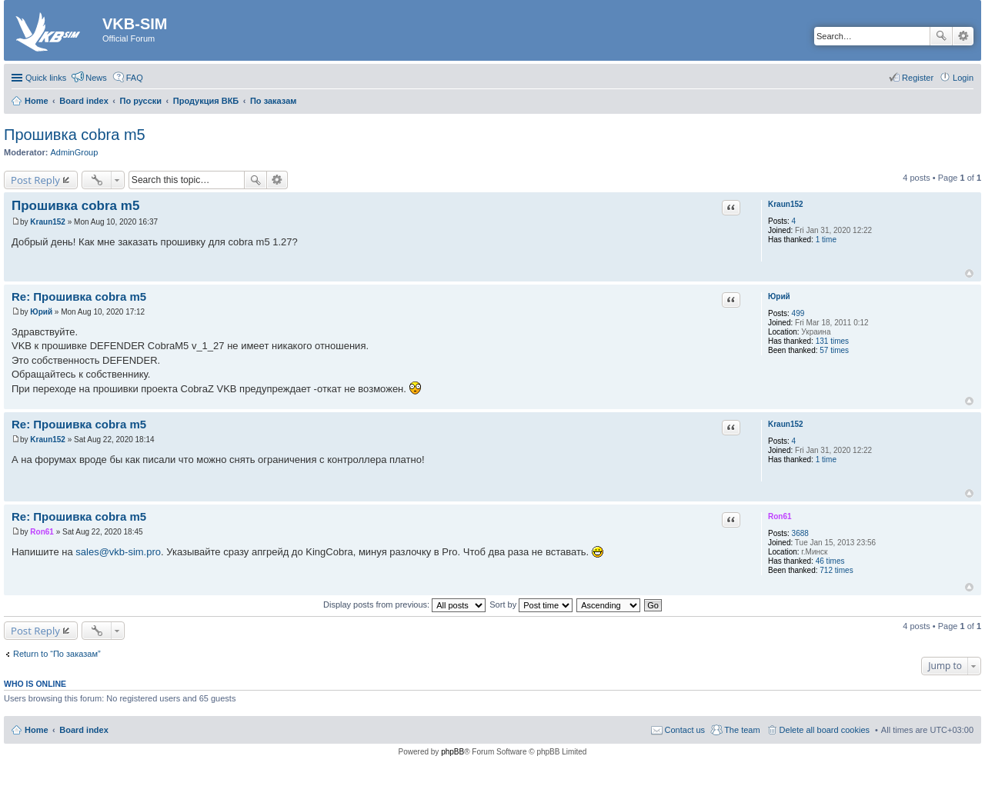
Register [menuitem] (917, 77)
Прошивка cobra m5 (74, 134)
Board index (84, 729)
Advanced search (963, 36)
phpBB (452, 752)
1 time (826, 239)
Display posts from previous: (404, 604)
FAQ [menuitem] (134, 77)
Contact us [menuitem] (685, 729)
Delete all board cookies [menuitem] (825, 729)
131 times (832, 341)
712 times (836, 570)
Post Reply (35, 180)
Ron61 (780, 516)
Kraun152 (785, 204)
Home (36, 729)
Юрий (779, 296)
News (96, 77)
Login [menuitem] (963, 77)
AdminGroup (74, 152)
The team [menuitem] (742, 729)
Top (969, 273)
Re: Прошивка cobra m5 (79, 296)
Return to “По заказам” (57, 653)
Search (941, 36)
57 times (834, 350)
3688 (800, 533)
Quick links (45, 77)
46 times (830, 561)
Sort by (531, 604)
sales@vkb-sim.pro (118, 552)
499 (798, 313)
